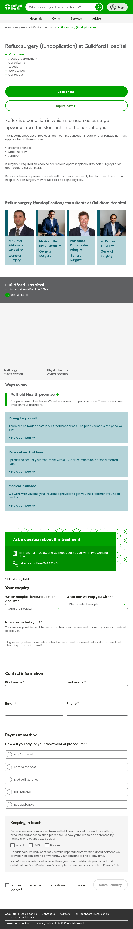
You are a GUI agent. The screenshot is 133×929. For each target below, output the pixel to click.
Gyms (56, 18)
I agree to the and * (48, 887)
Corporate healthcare (21, 917)
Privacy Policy (112, 865)
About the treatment (22, 59)
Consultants (16, 63)
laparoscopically (76, 164)
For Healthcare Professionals (92, 914)
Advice (96, 18)
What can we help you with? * (89, 597)
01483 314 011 (50, 563)
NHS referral (19, 792)
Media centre (29, 914)
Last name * (76, 682)
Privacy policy (45, 923)
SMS (37, 845)
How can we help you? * (24, 622)
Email (20, 845)
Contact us (16, 75)
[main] (66, 466)
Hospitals (36, 18)
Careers (65, 914)
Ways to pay (16, 71)
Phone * (72, 703)
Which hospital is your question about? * (30, 599)
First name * (15, 682)
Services (76, 18)
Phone (55, 845)
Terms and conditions (18, 923)
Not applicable (20, 804)
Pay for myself (20, 754)
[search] (64, 7)
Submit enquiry (110, 885)
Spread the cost (21, 767)
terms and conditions (49, 885)
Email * (10, 703)
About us (10, 914)
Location (14, 67)
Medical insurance (23, 779)
